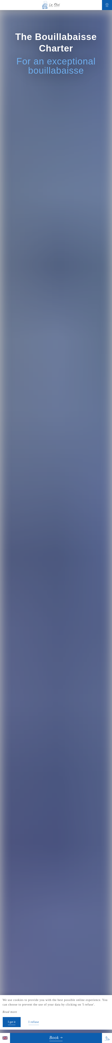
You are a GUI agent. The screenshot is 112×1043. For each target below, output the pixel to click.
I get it (12, 1022)
